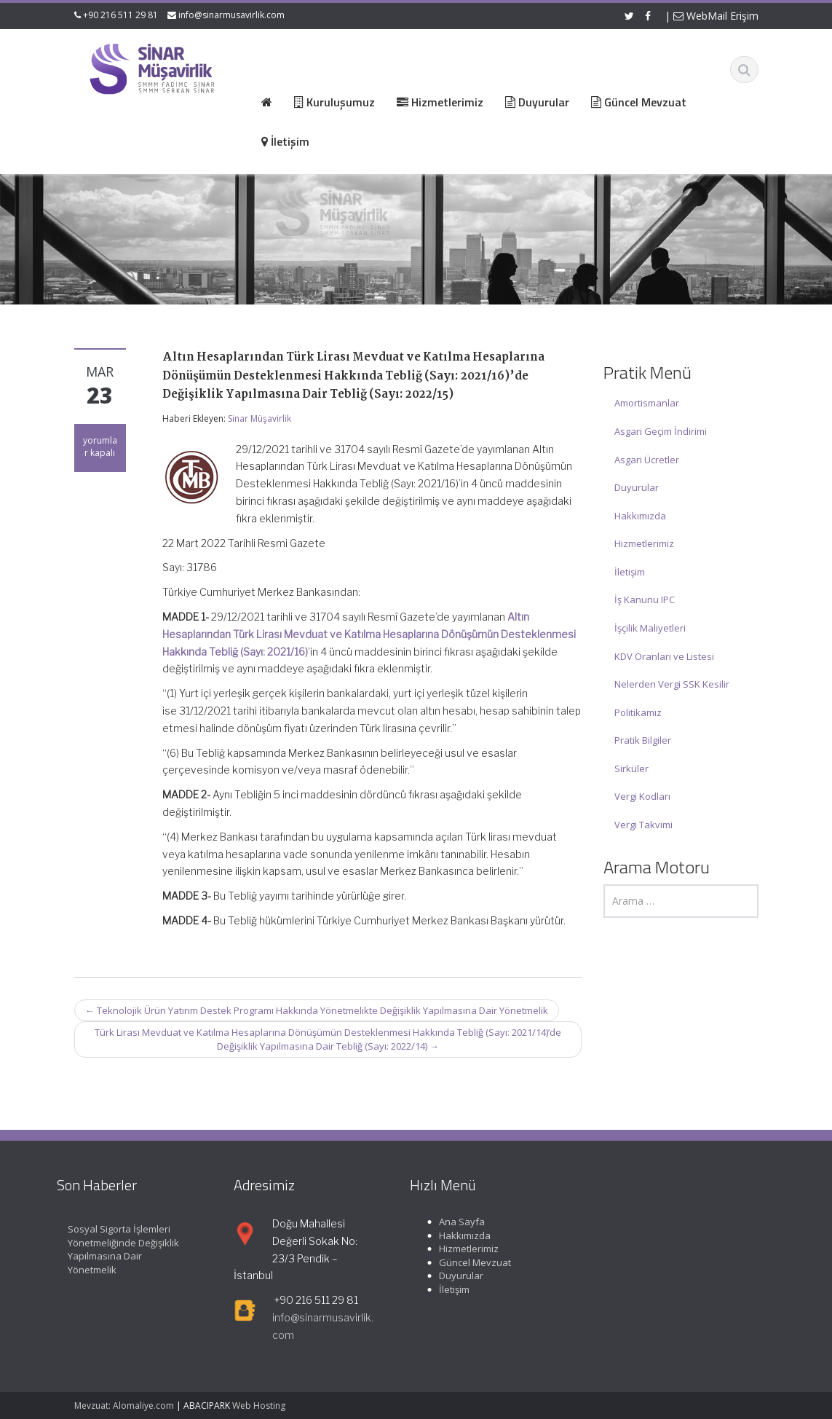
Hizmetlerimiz (644, 543)
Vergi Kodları (642, 796)
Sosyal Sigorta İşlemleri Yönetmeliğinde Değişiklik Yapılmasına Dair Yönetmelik (116, 1249)
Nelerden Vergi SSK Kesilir (671, 684)
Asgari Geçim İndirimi (660, 431)
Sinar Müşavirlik (259, 418)
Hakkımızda (640, 515)
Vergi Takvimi (643, 824)
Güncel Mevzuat (468, 1262)
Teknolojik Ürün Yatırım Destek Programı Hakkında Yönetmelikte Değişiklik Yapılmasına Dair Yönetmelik (316, 1010)
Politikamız (638, 712)
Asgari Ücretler (646, 459)
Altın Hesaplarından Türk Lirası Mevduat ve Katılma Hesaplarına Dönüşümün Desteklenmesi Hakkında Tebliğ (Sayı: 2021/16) (369, 634)
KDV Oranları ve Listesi (664, 656)
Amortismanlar (646, 402)
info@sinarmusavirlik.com (231, 15)
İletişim (629, 571)
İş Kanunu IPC (644, 599)
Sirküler (631, 768)
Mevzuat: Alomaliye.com (124, 1405)
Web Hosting (258, 1405)
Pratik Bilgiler (642, 740)
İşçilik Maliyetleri (650, 627)
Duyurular (636, 487)
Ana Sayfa (455, 1221)
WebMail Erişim (715, 16)
